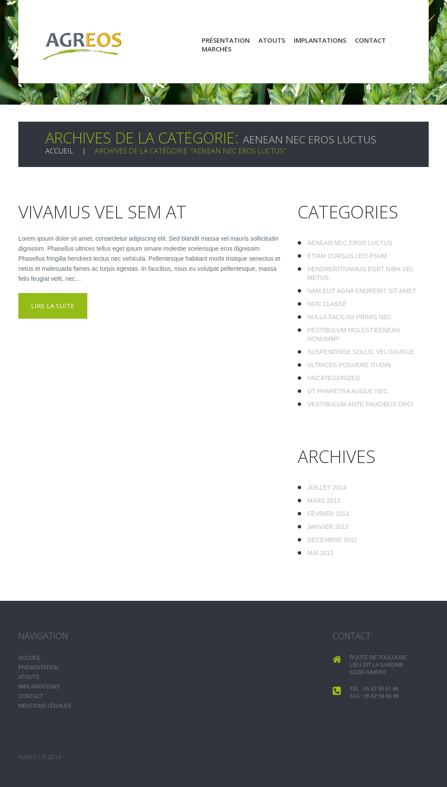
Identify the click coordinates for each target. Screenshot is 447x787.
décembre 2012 (332, 539)
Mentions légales (44, 706)
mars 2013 (323, 500)
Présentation (226, 40)
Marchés (216, 48)
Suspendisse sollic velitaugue (360, 351)
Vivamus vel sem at (102, 212)
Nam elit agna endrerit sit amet (361, 290)
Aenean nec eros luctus (349, 242)
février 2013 (328, 513)
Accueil (59, 151)
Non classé (327, 303)
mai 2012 (320, 552)
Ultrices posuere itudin (349, 364)
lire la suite (53, 305)
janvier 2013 (327, 526)
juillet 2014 (326, 487)
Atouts (271, 40)
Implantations (320, 40)
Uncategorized (333, 378)
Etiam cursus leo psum (347, 255)
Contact (370, 40)
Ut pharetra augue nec (347, 391)
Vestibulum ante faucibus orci (360, 404)
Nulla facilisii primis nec (349, 316)
